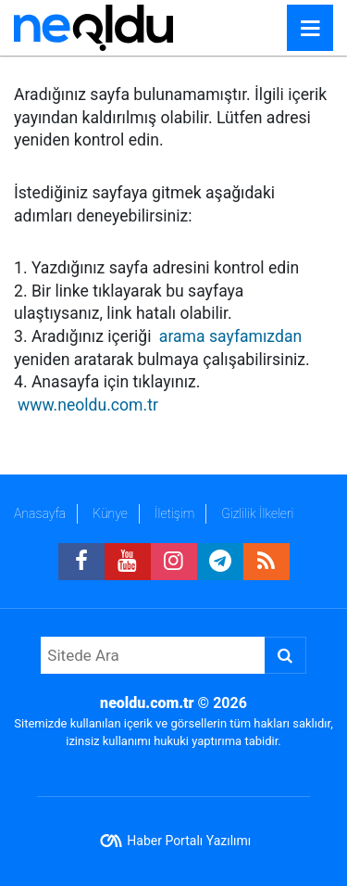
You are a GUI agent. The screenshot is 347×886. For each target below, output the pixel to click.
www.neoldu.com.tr (88, 405)
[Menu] (310, 29)
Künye (110, 513)
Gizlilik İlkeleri (257, 513)
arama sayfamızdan (230, 336)
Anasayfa (40, 513)
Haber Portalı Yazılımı (189, 840)
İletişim (174, 513)
